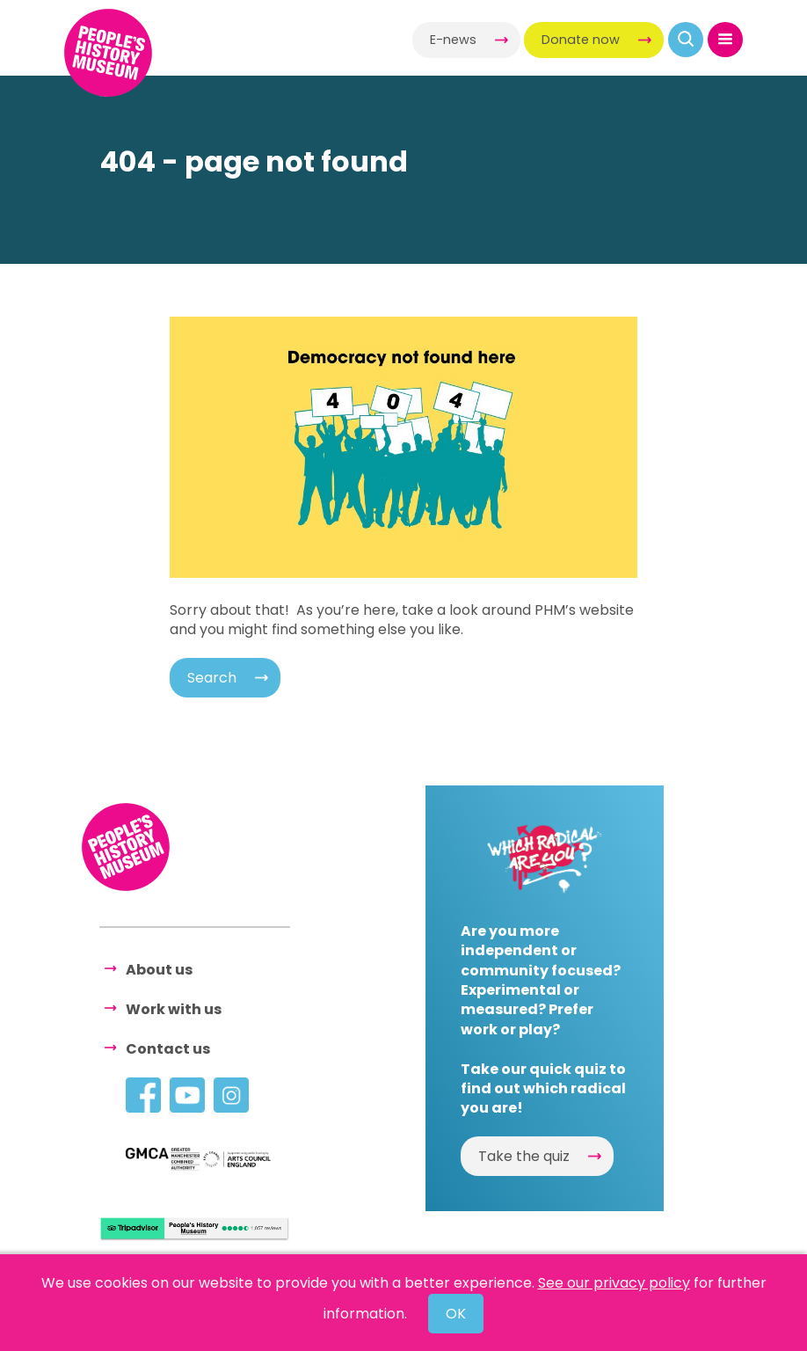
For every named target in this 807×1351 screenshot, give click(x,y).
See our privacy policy (614, 1283)
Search (211, 678)
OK (456, 1314)
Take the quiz (524, 1156)
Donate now (581, 39)
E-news (453, 39)
